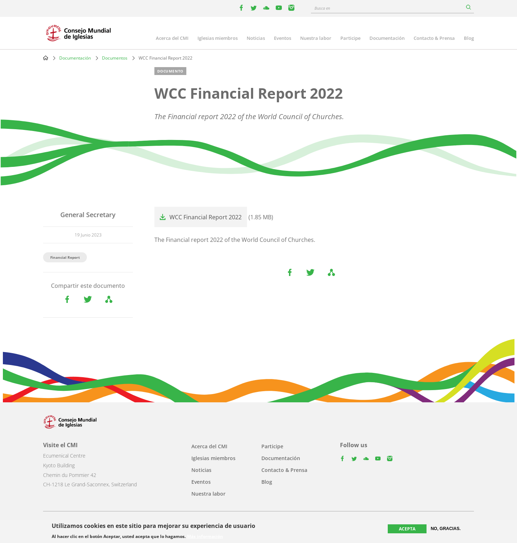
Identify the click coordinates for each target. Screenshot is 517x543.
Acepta (407, 529)
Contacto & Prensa (434, 38)
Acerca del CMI (172, 38)
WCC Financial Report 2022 (205, 217)
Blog (469, 38)
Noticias (256, 38)
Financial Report (65, 257)
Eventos (282, 38)
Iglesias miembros (217, 38)
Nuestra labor (315, 38)
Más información (205, 536)
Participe (350, 38)
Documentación (387, 38)
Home (45, 57)
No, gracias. (446, 528)
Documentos (114, 58)
